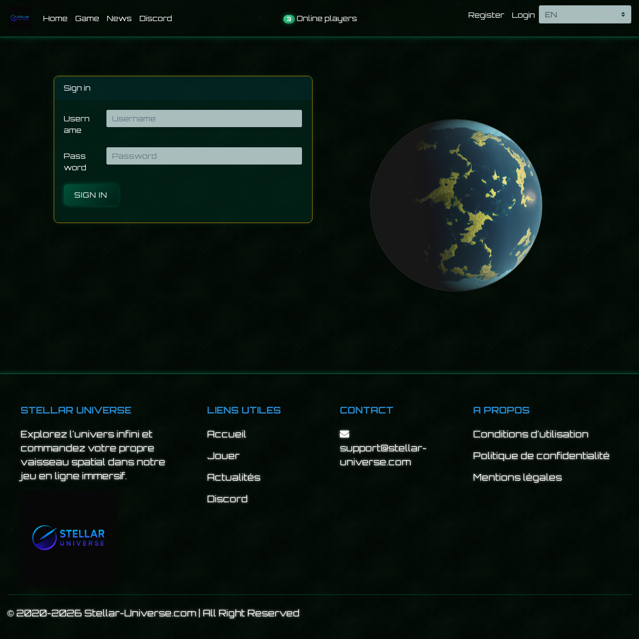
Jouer (223, 456)
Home (57, 17)
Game (87, 18)
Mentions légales (517, 477)
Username (77, 124)
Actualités (233, 477)
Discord (155, 18)
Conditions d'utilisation (531, 434)
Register (486, 15)
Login (523, 15)
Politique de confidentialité (541, 456)
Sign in (90, 195)
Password (75, 161)
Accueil (226, 434)
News (119, 18)
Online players (320, 18)
